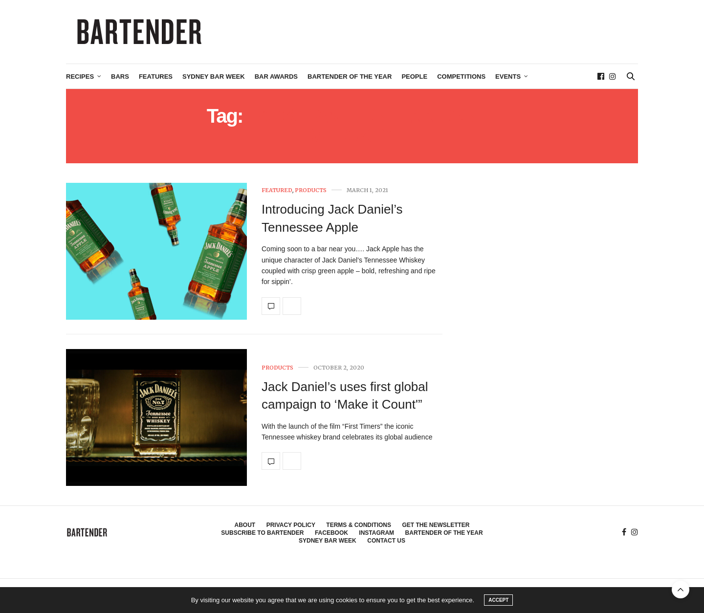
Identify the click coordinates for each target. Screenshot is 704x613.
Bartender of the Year (350, 76)
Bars (120, 76)
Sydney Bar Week (213, 76)
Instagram (376, 532)
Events (508, 76)
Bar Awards (276, 76)
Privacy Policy (290, 525)
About (245, 525)
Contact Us (386, 540)
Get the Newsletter (435, 525)
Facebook (331, 532)
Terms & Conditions (358, 525)
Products (311, 190)
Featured (277, 190)
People (414, 76)
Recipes (80, 76)
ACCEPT (498, 600)
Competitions (461, 76)
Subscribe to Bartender (262, 532)
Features (156, 76)
